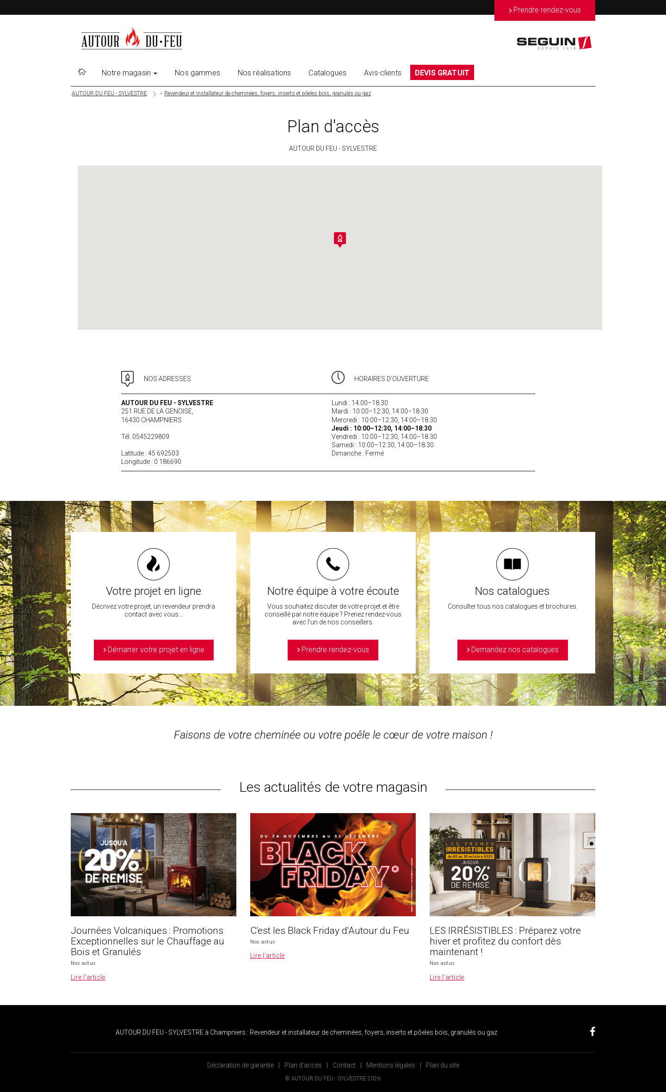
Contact (344, 1065)
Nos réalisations (264, 72)
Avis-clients (382, 72)
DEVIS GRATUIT (442, 72)
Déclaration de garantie (240, 1065)
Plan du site (442, 1065)
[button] (340, 239)
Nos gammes (197, 72)
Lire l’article (88, 977)
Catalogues (327, 72)
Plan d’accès (303, 1065)
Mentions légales (390, 1065)
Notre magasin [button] (129, 72)
